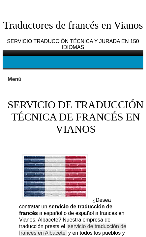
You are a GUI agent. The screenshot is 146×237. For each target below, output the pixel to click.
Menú (14, 79)
